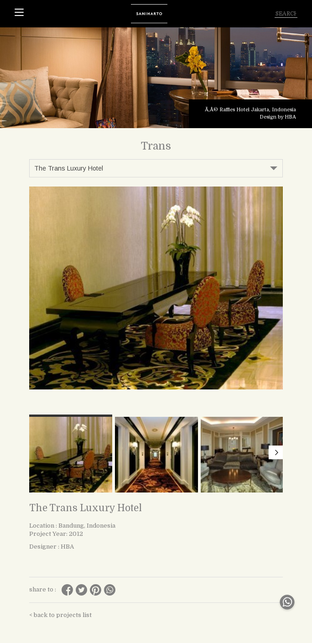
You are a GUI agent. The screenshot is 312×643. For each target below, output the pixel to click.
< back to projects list (60, 615)
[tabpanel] (156, 77)
